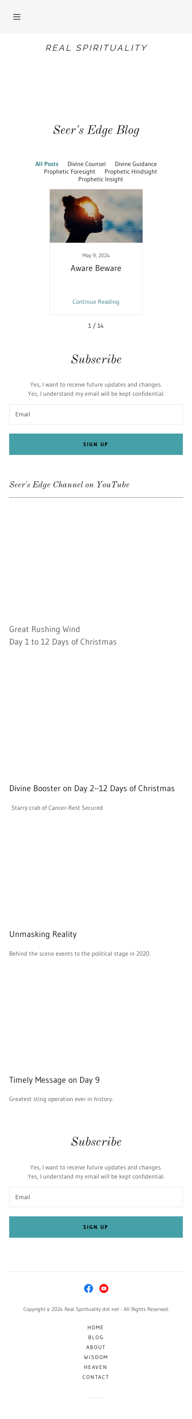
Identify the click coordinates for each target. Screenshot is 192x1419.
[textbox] (96, 414)
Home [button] (95, 1327)
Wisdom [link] (96, 1357)
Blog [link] (96, 1337)
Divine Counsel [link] (87, 164)
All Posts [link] (46, 164)
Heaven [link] (96, 1367)
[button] (16, 16)
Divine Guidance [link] (136, 164)
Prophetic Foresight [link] (69, 171)
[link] (96, 48)
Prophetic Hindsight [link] (131, 171)
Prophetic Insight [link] (100, 179)
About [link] (96, 1347)
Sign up (95, 444)
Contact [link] (95, 1377)
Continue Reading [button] (96, 301)
